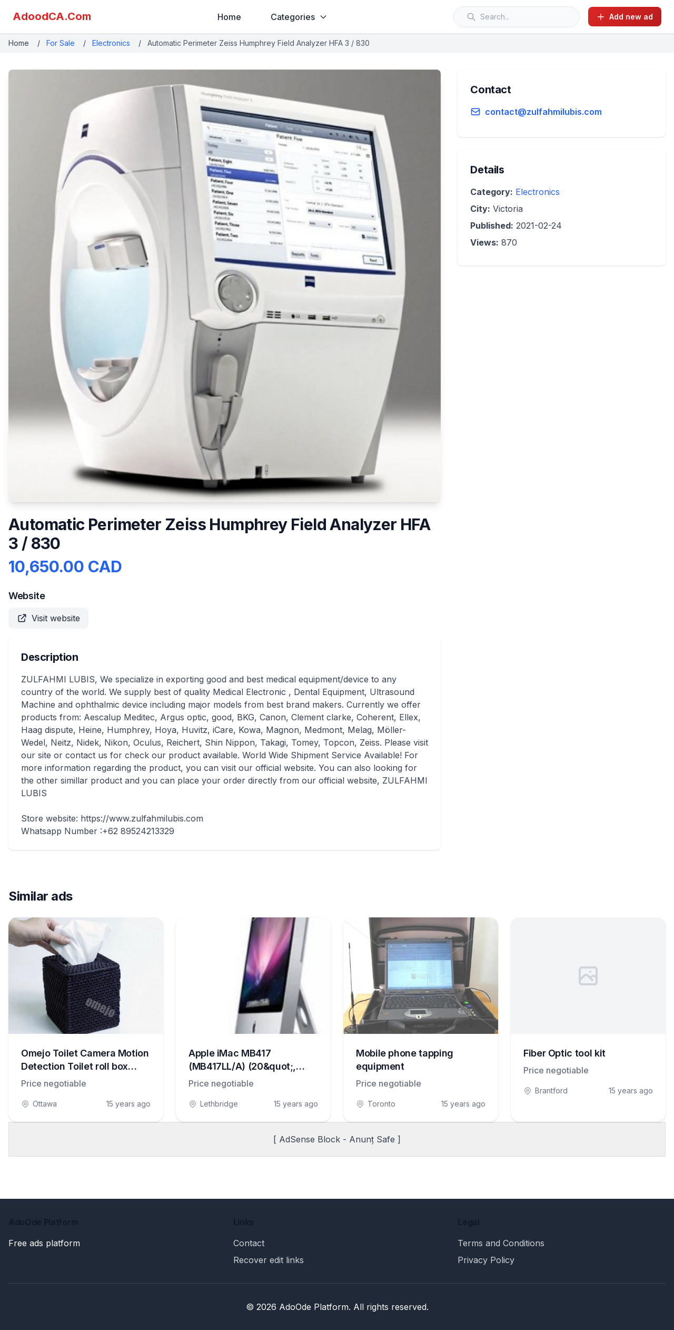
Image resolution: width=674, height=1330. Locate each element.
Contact (248, 1243)
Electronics (111, 42)
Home (229, 17)
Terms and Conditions (501, 1243)
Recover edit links (268, 1260)
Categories (299, 17)
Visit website (48, 618)
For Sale (60, 42)
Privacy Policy (486, 1260)
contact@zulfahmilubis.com (543, 111)
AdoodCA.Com (52, 16)
